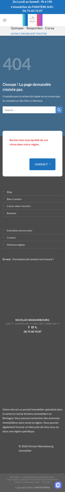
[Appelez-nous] (36, 327)
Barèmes (11, 213)
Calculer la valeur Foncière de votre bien (32, 479)
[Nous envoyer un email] (32, 327)
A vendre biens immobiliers (37, 477)
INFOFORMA (42, 487)
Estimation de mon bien (19, 230)
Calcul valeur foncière (19, 206)
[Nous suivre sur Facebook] (29, 327)
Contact (11, 237)
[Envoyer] (59, 110)
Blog (9, 191)
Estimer (14, 477)
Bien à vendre (14, 199)
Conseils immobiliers (27, 482)
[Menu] (5, 20)
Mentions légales (16, 244)
